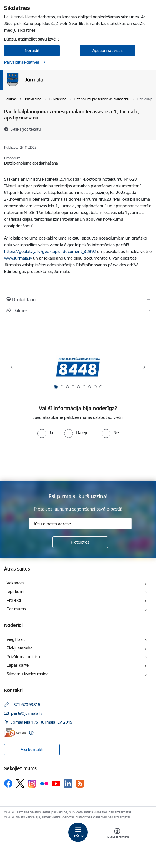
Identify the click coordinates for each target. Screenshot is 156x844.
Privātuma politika (23, 656)
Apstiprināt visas (107, 50)
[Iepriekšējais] (11, 366)
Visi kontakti (32, 749)
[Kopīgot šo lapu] (78, 310)
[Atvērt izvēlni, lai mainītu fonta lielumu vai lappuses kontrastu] (117, 834)
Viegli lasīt (16, 639)
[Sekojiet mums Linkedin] (68, 783)
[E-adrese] (15, 732)
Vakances (15, 583)
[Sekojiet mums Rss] (80, 784)
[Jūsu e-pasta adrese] (80, 523)
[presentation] (46, 459)
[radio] (45, 432)
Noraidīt (32, 50)
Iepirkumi (15, 591)
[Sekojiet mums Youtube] (56, 783)
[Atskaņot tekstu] (26, 129)
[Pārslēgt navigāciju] (78, 832)
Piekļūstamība (19, 648)
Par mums (16, 608)
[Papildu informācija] (31, 733)
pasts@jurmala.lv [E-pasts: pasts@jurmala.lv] (26, 713)
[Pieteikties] (80, 542)
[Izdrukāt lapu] (78, 299)
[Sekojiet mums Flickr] (44, 783)
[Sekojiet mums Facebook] (8, 783)
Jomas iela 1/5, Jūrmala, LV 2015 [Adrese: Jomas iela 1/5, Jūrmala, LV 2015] (41, 722)
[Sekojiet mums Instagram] (32, 784)
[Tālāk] (144, 366)
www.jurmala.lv (18, 258)
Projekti (14, 600)
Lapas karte (18, 665)
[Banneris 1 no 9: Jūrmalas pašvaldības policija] (78, 367)
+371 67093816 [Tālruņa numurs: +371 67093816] (25, 704)
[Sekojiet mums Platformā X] (20, 783)
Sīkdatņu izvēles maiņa (28, 673)
